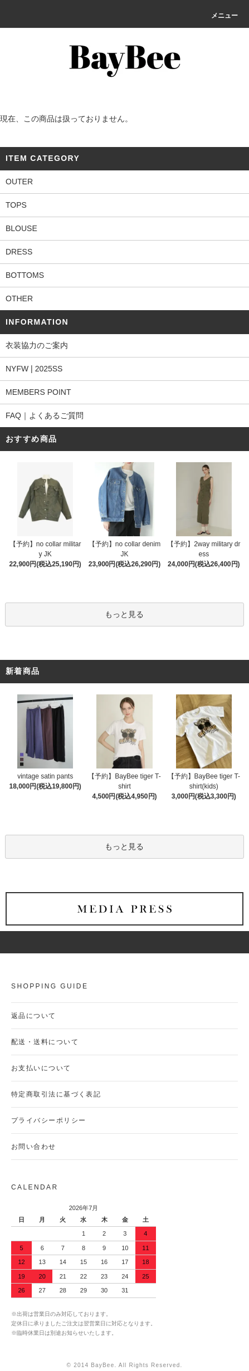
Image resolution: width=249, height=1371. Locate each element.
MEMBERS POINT (38, 392)
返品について (33, 1016)
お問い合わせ (33, 1146)
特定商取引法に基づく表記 (56, 1094)
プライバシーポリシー (48, 1120)
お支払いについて (41, 1068)
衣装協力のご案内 (37, 345)
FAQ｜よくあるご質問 (45, 415)
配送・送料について (45, 1042)
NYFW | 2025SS (34, 368)
